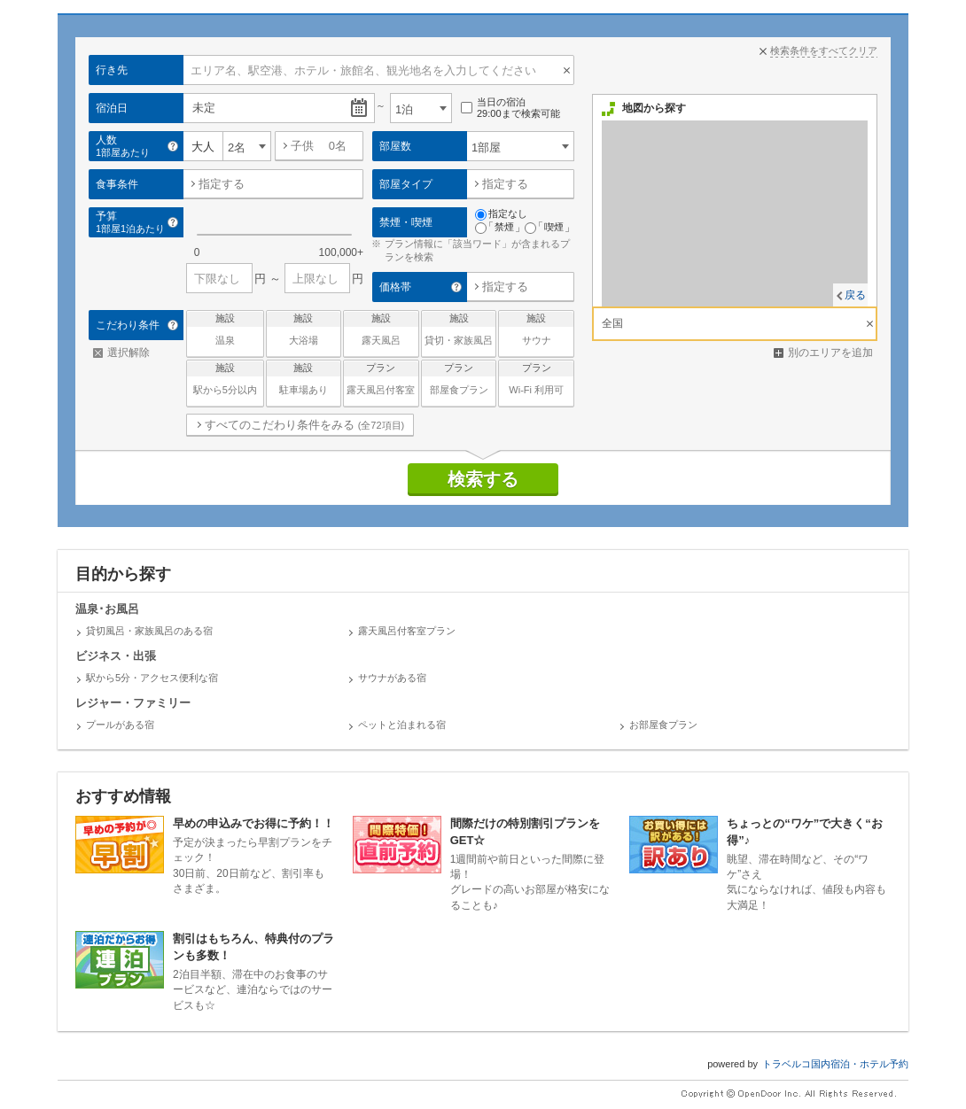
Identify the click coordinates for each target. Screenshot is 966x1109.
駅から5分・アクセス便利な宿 (152, 677)
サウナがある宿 (392, 677)
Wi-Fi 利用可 (536, 378)
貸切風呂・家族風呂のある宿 (149, 630)
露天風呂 (381, 328)
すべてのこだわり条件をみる (304, 424)
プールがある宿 (120, 724)
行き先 (112, 70)
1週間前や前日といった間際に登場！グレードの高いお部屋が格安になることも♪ (482, 863)
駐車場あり (304, 378)
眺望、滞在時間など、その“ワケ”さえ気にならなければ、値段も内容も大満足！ (759, 863)
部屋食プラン (459, 378)
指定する (222, 183)
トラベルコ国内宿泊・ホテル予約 (835, 1064)
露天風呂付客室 (381, 378)
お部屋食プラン (663, 724)
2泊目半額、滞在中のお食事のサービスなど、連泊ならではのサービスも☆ (205, 971)
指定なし (501, 214)
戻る (855, 295)
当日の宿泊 (510, 108)
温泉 (225, 328)
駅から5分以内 (225, 378)
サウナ (536, 328)
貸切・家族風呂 (459, 328)
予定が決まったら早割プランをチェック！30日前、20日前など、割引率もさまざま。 (205, 855)
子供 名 (319, 145)
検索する (483, 479)
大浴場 (304, 328)
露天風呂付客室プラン (407, 630)
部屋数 (395, 146)
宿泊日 (112, 108)
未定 (203, 107)
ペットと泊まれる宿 (402, 724)
